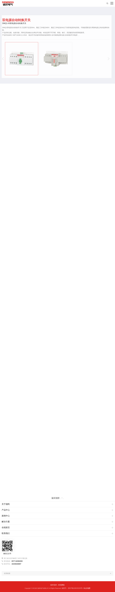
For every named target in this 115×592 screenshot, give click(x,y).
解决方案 (6, 522)
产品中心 (6, 510)
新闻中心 (6, 516)
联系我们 (6, 533)
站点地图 (87, 588)
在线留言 (6, 527)
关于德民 (6, 504)
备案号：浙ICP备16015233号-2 (73, 588)
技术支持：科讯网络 (57, 585)
